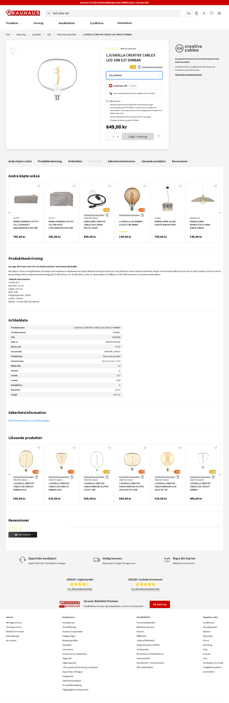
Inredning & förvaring (213, 652)
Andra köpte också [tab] (24, 175)
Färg (205, 638)
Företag (38, 23)
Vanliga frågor (69, 625)
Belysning (21, 34)
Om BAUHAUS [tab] (143, 606)
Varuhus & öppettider (72, 620)
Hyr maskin (11, 629)
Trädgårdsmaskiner (212, 656)
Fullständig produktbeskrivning (188, 74)
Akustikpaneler (210, 616)
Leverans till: (120, 85)
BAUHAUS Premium (15, 620)
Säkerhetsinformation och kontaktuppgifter (29, 420)
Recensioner (179, 161)
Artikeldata (75, 161)
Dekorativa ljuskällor (66, 34)
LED (49, 34)
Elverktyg (207, 634)
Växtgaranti (67, 665)
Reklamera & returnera (183, 552)
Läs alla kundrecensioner (79, 578)
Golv (205, 647)
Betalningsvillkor (70, 629)
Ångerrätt (67, 647)
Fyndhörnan (208, 611)
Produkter (12, 23)
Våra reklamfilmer (145, 656)
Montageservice (14, 611)
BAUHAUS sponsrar (146, 616)
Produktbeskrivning (50, 161)
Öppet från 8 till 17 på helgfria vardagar (47, 552)
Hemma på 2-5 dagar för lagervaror (119, 552)
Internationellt (143, 647)
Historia (140, 620)
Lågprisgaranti (69, 652)
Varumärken (124, 23)
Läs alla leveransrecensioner (145, 578)
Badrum (206, 620)
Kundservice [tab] (68, 606)
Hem (8, 34)
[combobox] (113, 13)
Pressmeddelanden (146, 611)
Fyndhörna (96, 23)
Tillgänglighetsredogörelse (75, 678)
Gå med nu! (160, 593)
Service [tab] (9, 606)
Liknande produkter (154, 161)
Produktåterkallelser (72, 674)
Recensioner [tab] (18, 520)
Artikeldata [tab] (18, 320)
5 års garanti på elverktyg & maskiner (80, 656)
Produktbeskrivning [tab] (25, 258)
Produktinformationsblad (152, 67)
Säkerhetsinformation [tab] (27, 412)
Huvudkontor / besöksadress (150, 652)
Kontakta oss (68, 611)
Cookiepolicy (143, 638)
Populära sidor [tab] (210, 606)
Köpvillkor (67, 634)
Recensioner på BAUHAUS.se (150, 643)
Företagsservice (14, 616)
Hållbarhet (141, 625)
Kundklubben (67, 23)
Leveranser (67, 638)
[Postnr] (133, 86)
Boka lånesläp (12, 625)
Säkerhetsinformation (121, 161)
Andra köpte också (19, 161)
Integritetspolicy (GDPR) (148, 634)
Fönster (207, 643)
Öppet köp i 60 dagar (72, 660)
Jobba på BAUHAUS (146, 629)
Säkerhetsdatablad (71, 669)
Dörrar (206, 629)
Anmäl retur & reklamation (74, 643)
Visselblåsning (69, 616)
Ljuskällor (36, 34)
